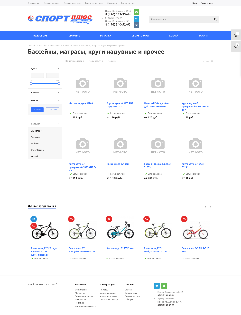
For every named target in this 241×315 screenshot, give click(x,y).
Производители (132, 296)
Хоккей (173, 36)
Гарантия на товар (109, 299)
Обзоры (129, 299)
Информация (107, 284)
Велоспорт (40, 36)
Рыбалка (105, 36)
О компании (81, 290)
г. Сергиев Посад (81, 23)
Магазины (80, 293)
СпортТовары (140, 36)
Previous (205, 207)
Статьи (128, 290)
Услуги (203, 36)
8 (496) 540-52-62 (118, 24)
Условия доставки (108, 296)
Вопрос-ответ (132, 293)
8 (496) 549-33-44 (118, 14)
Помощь (129, 284)
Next (210, 207)
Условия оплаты (108, 293)
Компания (80, 284)
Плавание (74, 36)
